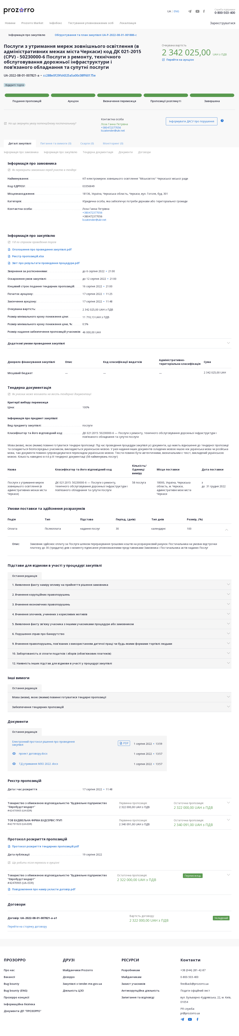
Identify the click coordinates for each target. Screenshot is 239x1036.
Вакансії (9, 977)
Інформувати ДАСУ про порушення (191, 121)
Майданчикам (131, 977)
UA (169, 11)
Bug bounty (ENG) (15, 990)
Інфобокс (55, 23)
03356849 (88, 186)
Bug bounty (11, 984)
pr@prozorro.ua (190, 1013)
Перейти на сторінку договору (27, 926)
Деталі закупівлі (19, 143)
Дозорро (69, 977)
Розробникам (130, 970)
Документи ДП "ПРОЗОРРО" (22, 1011)
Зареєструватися (222, 23)
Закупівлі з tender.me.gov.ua (82, 984)
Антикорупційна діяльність (140, 990)
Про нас (9, 970)
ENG (176, 11)
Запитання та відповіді (137, 997)
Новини (10, 23)
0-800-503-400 (225, 13)
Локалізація (128, 23)
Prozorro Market (32, 23)
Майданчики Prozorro (78, 970)
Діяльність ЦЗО (73, 990)
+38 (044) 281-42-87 (192, 970)
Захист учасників (133, 984)
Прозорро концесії (16, 997)
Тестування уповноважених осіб (91, 23)
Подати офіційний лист (195, 990)
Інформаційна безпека (19, 1004)
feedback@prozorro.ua (194, 984)
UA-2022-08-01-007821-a (21, 75)
